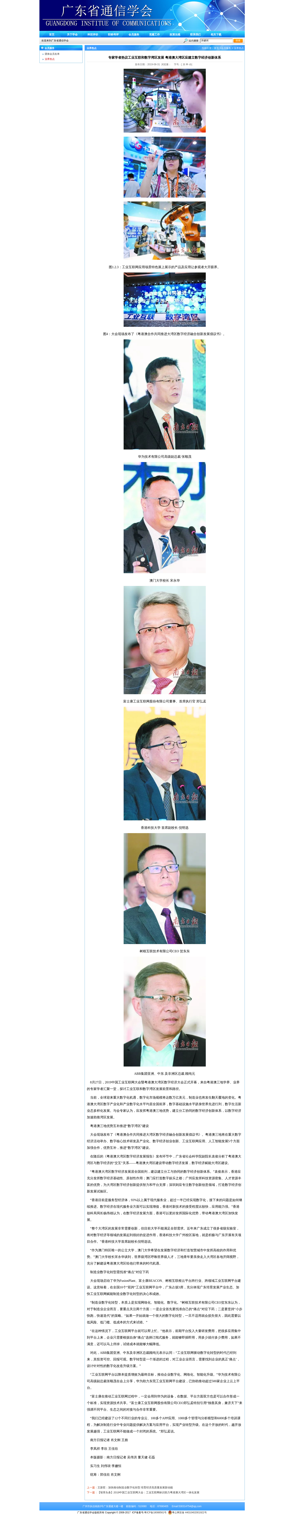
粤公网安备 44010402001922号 (187, 1512)
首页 (51, 34)
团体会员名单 (52, 53)
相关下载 (216, 34)
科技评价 (92, 34)
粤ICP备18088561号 (155, 1512)
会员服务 (134, 34)
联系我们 (195, 34)
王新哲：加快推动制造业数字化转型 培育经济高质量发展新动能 (135, 1487)
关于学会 (72, 34)
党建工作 (154, 34)
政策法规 (175, 34)
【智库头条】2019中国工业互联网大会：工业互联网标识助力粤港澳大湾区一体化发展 (149, 1492)
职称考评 (113, 34)
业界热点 (50, 59)
